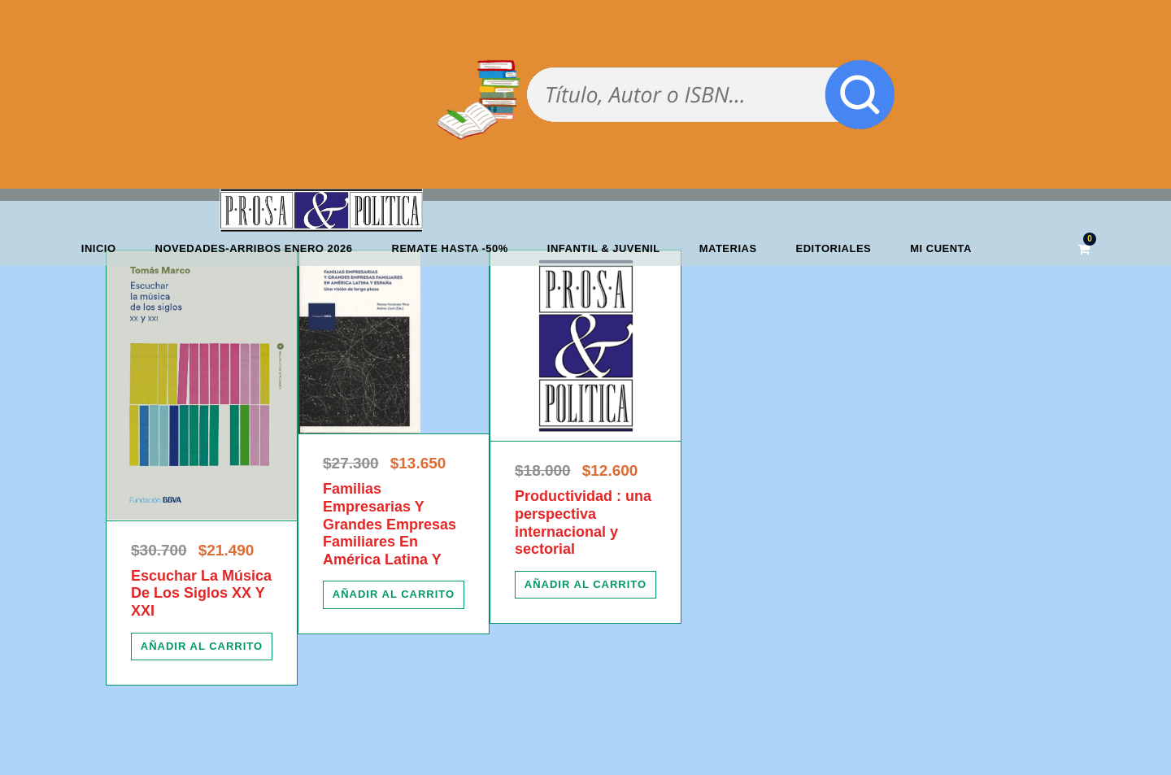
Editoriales (834, 248)
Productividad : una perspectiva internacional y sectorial (583, 522)
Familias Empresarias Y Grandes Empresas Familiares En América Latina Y (389, 524)
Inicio (98, 248)
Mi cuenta (941, 248)
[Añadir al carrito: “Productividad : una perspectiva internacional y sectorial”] (585, 585)
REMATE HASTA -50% (450, 248)
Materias (728, 248)
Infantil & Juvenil (603, 248)
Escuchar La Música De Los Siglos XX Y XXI (201, 593)
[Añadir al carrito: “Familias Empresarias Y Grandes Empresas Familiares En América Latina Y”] (393, 594)
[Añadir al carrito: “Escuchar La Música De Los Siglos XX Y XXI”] (201, 646)
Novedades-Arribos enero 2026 (254, 248)
